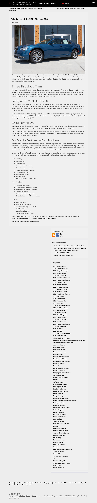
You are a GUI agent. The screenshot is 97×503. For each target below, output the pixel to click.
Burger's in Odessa (59, 370)
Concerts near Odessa (60, 384)
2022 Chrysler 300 (59, 310)
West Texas (57, 465)
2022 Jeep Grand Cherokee (61, 324)
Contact (11, 483)
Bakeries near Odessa (60, 352)
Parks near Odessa (59, 440)
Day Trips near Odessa (60, 391)
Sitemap (28, 496)
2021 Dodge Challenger (60, 287)
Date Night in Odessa (60, 387)
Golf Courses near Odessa (61, 407)
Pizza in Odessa (58, 442)
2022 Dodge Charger (59, 312)
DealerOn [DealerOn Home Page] (22, 496)
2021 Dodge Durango (60, 289)
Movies (55, 426)
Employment (48, 483)
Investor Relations (37, 483)
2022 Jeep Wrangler (59, 326)
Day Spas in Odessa (59, 389)
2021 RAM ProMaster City (61, 305)
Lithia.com (56, 483)
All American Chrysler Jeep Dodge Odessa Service (69, 340)
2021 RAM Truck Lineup (60, 308)
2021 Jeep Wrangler (59, 301)
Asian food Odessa (59, 347)
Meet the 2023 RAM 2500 (62, 253)
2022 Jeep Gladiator (59, 322)
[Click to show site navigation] (93, 3)
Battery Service (58, 354)
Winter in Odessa (58, 468)
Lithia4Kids (64, 483)
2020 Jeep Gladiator (59, 275)
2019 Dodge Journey (59, 266)
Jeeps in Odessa (58, 421)
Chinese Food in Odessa (60, 377)
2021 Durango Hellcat (60, 292)
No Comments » (35, 221)
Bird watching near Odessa (61, 356)
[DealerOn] (14, 494)
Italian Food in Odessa (60, 417)
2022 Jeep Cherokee (59, 317)
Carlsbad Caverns (58, 375)
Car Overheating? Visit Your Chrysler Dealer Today (69, 246)
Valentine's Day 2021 (59, 461)
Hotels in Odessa (58, 412)
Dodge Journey (58, 396)
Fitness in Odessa (59, 405)
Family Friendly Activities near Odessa (65, 400)
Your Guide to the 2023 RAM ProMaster (66, 250)
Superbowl (56, 447)
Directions (27, 483)
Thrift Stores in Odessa (60, 456)
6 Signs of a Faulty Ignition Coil (63, 255)
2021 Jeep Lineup (58, 296)
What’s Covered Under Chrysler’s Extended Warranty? (70, 248)
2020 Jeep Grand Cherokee (61, 280)
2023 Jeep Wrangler (59, 336)
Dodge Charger (58, 393)
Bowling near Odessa (60, 359)
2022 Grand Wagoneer (60, 315)
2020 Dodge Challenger (60, 271)
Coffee (55, 380)
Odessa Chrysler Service (61, 433)
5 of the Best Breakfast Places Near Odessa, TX (72, 8)
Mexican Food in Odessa (61, 424)
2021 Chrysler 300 (61, 79)
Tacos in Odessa (58, 451)
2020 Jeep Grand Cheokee (61, 278)
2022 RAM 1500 (58, 329)
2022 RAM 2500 (58, 331)
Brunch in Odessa (58, 363)
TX (54, 458)
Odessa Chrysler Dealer (60, 431)
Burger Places (57, 366)
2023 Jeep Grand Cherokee (61, 333)
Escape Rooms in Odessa (61, 398)
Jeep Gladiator (57, 419)
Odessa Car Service (59, 428)
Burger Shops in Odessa (61, 368)
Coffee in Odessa (58, 382)
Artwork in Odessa (59, 345)
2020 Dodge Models (59, 273)
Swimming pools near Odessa (62, 449)
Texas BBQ (56, 454)
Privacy (34, 496)
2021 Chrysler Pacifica (60, 285)
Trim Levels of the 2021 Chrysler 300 (29, 19)
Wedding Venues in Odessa (61, 463)
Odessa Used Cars (59, 435)
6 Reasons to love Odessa (61, 338)
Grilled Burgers (58, 410)
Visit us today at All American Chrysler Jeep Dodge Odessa (36, 218)
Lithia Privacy (19, 483)
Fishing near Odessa (59, 403)
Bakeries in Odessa (59, 349)
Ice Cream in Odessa (59, 414)
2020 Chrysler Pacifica (60, 268)
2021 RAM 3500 (58, 303)
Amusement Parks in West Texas (63, 342)
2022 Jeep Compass (59, 319)
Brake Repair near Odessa (61, 361)
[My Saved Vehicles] (65, 3)
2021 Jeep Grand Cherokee (61, 294)
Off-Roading (57, 437)
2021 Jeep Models (59, 298)
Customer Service (74, 483)
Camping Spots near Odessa (62, 373)
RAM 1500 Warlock (59, 444)
